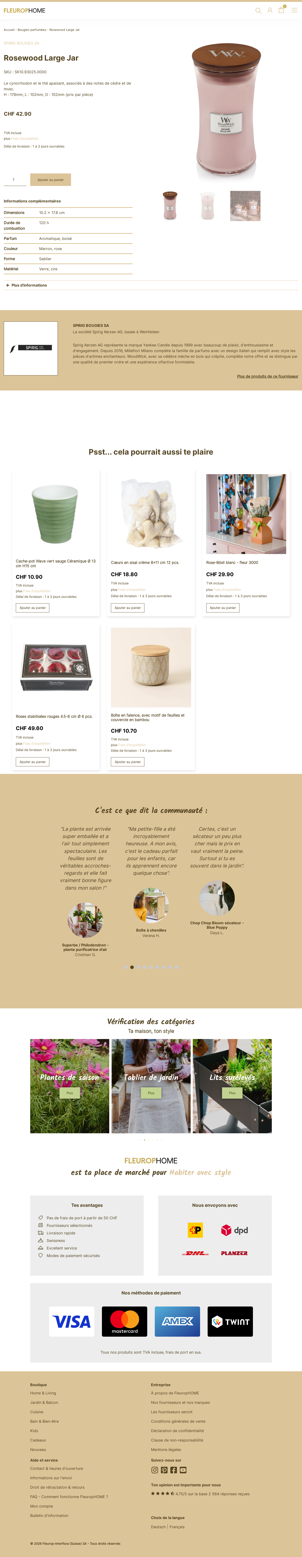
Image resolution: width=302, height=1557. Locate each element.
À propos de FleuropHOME (175, 1393)
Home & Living (43, 1393)
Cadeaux (38, 1440)
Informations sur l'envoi (51, 1477)
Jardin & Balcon (44, 1402)
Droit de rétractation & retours (57, 1487)
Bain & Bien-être (44, 1421)
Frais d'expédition (24, 138)
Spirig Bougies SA (21, 43)
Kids (34, 1430)
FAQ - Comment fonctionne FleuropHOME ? (69, 1496)
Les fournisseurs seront (172, 1411)
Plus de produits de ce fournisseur (267, 376)
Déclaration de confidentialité (177, 1430)
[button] (125, 967)
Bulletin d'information (49, 1515)
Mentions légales (166, 1449)
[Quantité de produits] (15, 179)
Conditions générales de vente (178, 1421)
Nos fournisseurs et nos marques (180, 1402)
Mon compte (41, 1506)
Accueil (9, 30)
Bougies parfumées (32, 30)
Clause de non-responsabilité (177, 1440)
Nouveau (38, 1449)
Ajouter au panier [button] (33, 608)
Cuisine (36, 1411)
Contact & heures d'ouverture (56, 1468)
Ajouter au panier (51, 180)
